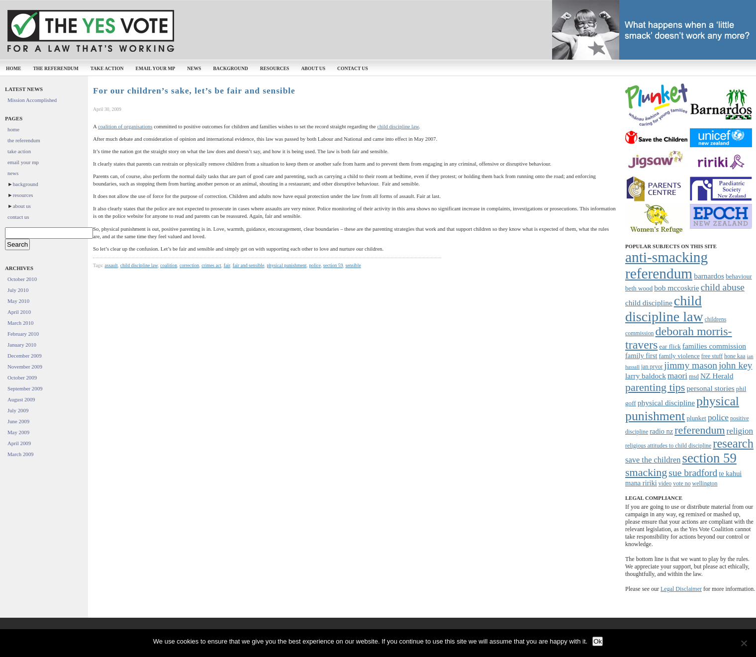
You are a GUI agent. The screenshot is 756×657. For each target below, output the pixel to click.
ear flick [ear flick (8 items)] (670, 346)
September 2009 (24, 388)
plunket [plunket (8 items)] (696, 418)
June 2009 (18, 421)
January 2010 (21, 345)
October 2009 (22, 377)
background (230, 68)
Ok (597, 641)
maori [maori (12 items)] (677, 375)
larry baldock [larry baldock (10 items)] (645, 376)
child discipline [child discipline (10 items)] (648, 302)
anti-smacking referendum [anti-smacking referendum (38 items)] (666, 265)
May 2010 (18, 301)
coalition (168, 265)
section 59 (333, 265)
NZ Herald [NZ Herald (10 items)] (716, 376)
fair (227, 265)
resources (274, 68)
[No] (744, 643)
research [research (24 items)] (733, 443)
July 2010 (17, 290)
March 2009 (20, 454)
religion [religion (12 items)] (740, 431)
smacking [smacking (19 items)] (646, 472)
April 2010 (19, 312)
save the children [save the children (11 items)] (652, 460)
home (13, 68)
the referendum (55, 68)
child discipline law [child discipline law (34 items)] (664, 308)
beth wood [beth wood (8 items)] (639, 288)
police (315, 265)
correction (189, 265)
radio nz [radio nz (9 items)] (661, 431)
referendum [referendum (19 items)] (699, 430)
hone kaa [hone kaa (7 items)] (735, 356)
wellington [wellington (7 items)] (705, 483)
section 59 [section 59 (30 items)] (709, 458)
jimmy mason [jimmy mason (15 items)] (690, 365)
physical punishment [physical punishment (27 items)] (682, 408)
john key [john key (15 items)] (736, 365)
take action (107, 68)
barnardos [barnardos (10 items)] (709, 276)
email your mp (156, 68)
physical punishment (286, 265)
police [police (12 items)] (718, 417)
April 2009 (19, 443)
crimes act (211, 265)
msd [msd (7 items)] (694, 376)
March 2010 (20, 323)
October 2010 (22, 279)
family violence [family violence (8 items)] (679, 356)
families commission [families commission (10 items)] (714, 346)
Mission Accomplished (32, 100)
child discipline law (398, 126)
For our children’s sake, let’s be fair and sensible (194, 90)
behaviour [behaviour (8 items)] (739, 276)
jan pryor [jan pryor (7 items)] (651, 366)
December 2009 (24, 356)
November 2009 (24, 367)
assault (110, 265)
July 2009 (17, 410)
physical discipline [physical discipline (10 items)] (666, 402)
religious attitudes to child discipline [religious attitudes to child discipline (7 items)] (668, 445)
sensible (353, 265)
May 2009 (18, 432)
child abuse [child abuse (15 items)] (723, 287)
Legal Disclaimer (681, 588)
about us (313, 68)
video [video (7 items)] (665, 483)
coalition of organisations (125, 126)
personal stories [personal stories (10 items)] (710, 388)
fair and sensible (249, 265)
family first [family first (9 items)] (641, 356)
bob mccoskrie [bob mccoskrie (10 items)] (676, 287)
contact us (352, 68)
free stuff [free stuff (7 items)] (712, 356)
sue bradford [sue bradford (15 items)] (692, 473)
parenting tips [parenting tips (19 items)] (655, 387)
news (194, 68)
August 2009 (21, 399)
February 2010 (23, 334)
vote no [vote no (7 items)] (681, 483)
